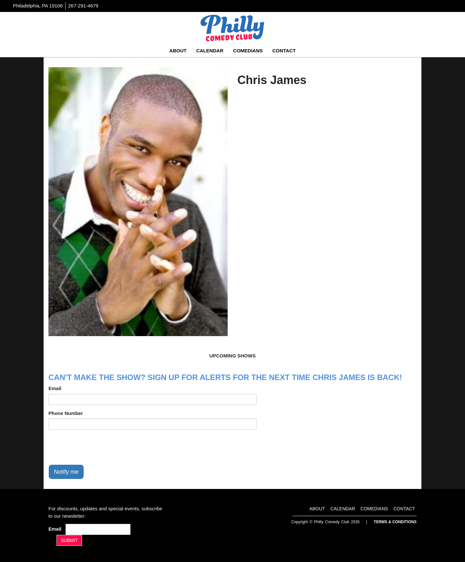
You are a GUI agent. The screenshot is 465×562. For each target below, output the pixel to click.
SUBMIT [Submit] (69, 540)
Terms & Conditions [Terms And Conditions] (395, 522)
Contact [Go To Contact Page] (283, 50)
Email (54, 388)
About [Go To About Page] (177, 50)
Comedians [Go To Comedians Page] (248, 50)
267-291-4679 (83, 5)
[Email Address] (98, 529)
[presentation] (97, 447)
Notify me (66, 472)
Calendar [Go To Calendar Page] (209, 50)
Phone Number (65, 413)
